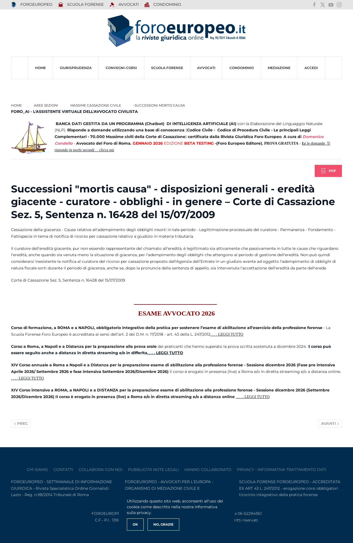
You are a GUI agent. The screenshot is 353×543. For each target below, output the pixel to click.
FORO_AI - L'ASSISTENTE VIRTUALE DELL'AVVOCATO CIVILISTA (74, 111)
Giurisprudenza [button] (76, 68)
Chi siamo (37, 469)
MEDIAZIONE (279, 68)
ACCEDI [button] (311, 68)
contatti (63, 469)
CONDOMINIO (241, 68)
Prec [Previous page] (21, 423)
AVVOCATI (124, 4)
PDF (328, 171)
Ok (135, 524)
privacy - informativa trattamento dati (281, 469)
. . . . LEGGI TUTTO (226, 334)
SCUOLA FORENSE (81, 4)
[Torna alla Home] (176, 31)
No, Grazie (163, 524)
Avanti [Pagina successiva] (330, 423)
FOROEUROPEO (31, 4)
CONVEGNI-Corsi (121, 68)
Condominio (162, 4)
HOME (40, 68)
